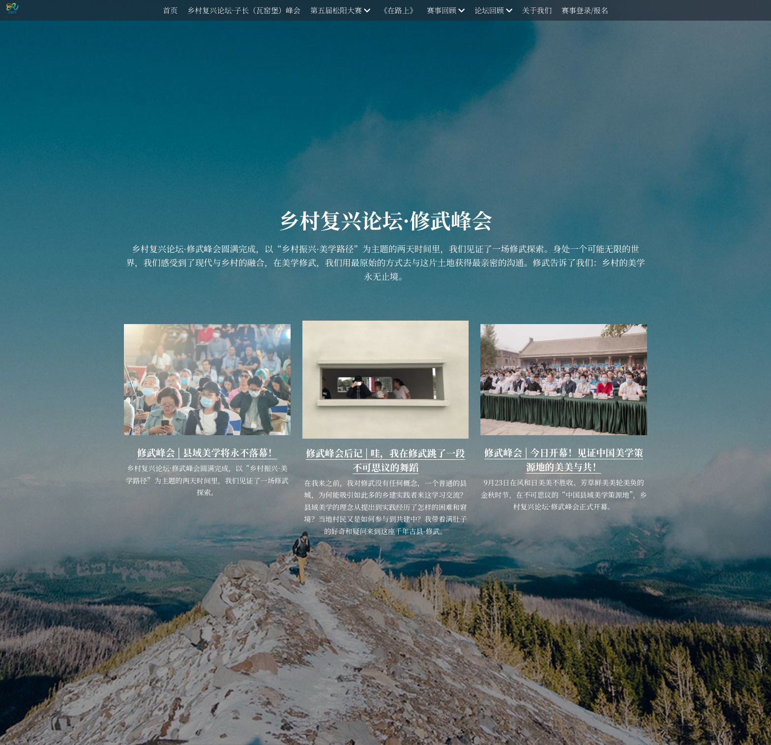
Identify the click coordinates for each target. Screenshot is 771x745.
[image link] (207, 379)
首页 (170, 10)
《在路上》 (398, 10)
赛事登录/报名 (585, 10)
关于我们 (537, 10)
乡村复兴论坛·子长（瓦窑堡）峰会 (243, 10)
